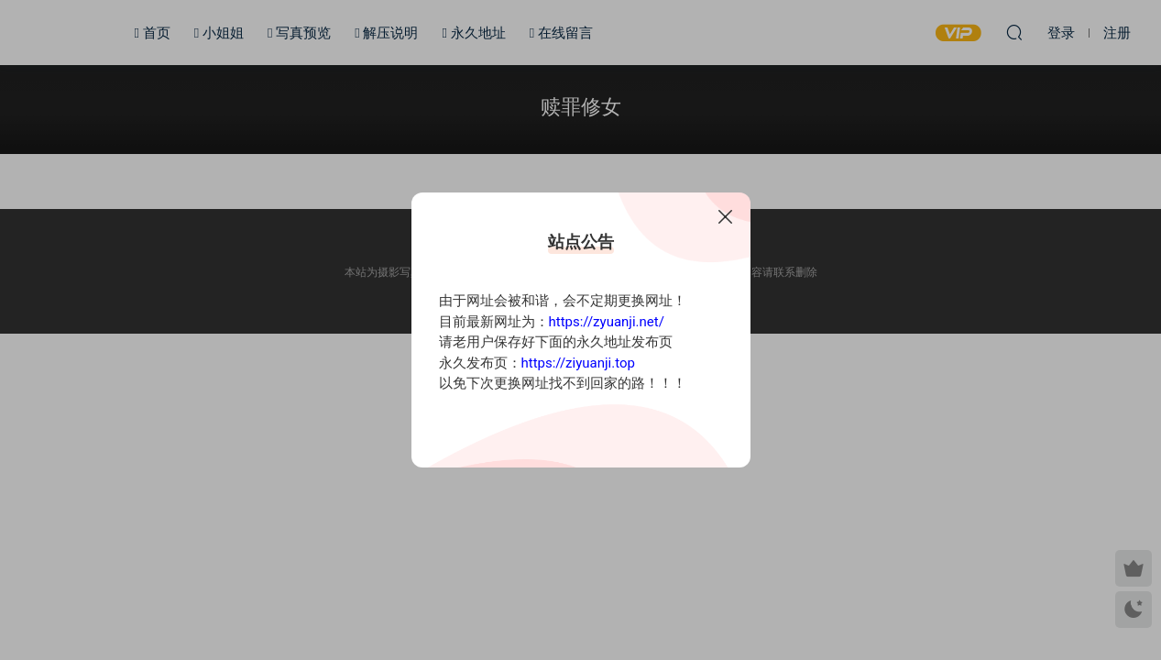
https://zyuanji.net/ (606, 322)
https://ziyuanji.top (578, 363)
